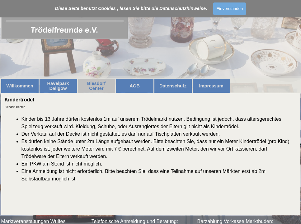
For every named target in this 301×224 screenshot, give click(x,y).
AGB (134, 85)
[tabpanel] (150, 149)
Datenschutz (172, 85)
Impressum (211, 85)
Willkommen (19, 85)
